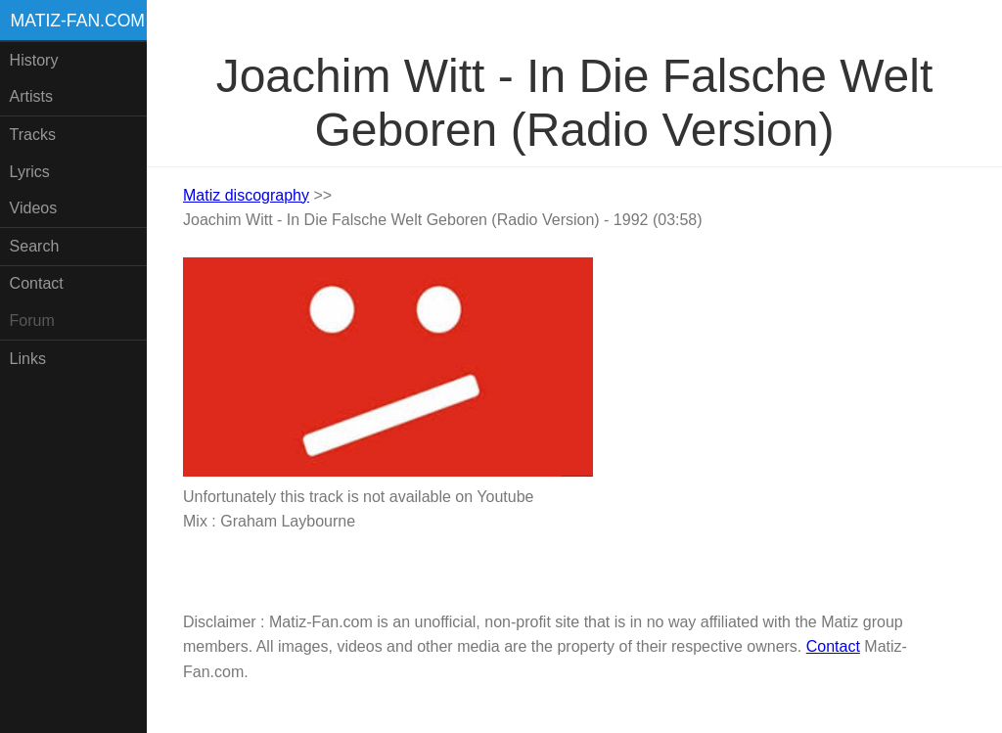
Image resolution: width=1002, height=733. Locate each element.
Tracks (33, 134)
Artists (31, 96)
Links (28, 358)
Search (35, 246)
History (34, 60)
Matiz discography (246, 195)
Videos (34, 208)
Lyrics (30, 171)
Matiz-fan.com (78, 20)
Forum (32, 320)
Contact (37, 283)
